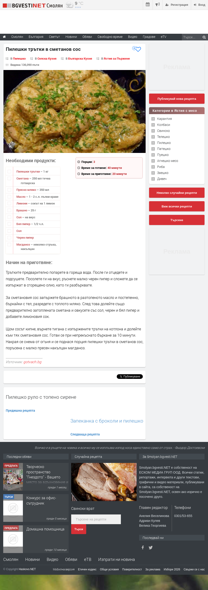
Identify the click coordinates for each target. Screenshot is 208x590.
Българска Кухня (80, 58)
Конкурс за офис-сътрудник (41, 500)
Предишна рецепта (20, 410)
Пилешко (19, 58)
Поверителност (132, 569)
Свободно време (110, 36)
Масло (21, 197)
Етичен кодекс (87, 569)
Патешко (164, 148)
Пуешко (163, 154)
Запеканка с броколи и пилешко (106, 421)
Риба (161, 166)
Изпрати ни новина (116, 559)
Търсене (177, 220)
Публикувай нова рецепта (176, 98)
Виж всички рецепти (177, 206)
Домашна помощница (45, 528)
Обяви (71, 559)
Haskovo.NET (27, 569)
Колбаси (163, 124)
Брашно (22, 210)
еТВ (87, 559)
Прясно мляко (26, 190)
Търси (78, 529)
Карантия (164, 118)
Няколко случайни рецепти (177, 193)
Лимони (22, 203)
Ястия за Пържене (117, 58)
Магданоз (23, 244)
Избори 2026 (172, 569)
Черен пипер (25, 237)
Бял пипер (23, 224)
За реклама (152, 569)
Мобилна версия (64, 569)
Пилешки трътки (28, 171)
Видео (52, 559)
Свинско (163, 130)
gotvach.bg (32, 361)
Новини (71, 36)
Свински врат (83, 508)
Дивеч (161, 178)
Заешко (162, 172)
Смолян (10, 559)
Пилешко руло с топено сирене (41, 397)
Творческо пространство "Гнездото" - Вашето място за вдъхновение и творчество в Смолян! (47, 477)
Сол (19, 217)
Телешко (163, 136)
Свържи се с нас (194, 569)
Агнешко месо (167, 160)
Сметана (22, 178)
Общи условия (109, 569)
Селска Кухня (46, 58)
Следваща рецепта (85, 434)
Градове (149, 36)
